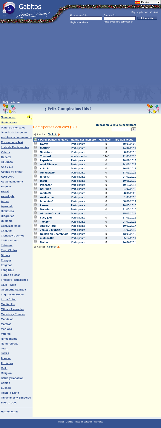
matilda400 (47, 238)
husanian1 (47, 201)
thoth (43, 180)
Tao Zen (45, 221)
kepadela (46, 160)
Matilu (44, 242)
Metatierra (46, 209)
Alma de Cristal (50, 213)
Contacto (154, 12)
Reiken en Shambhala (54, 233)
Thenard (45, 156)
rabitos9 (45, 193)
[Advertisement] (38, 62)
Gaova (44, 143)
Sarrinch (45, 188)
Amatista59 (47, 172)
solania (45, 168)
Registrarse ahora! (79, 22)
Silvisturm (46, 152)
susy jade (46, 217)
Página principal (139, 12)
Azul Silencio (48, 164)
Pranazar (46, 184)
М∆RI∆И (45, 148)
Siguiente (54, 134)
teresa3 (45, 176)
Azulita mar (47, 197)
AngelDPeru (48, 225)
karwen (45, 205)
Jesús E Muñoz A (51, 229)
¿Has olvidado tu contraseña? (118, 21)
